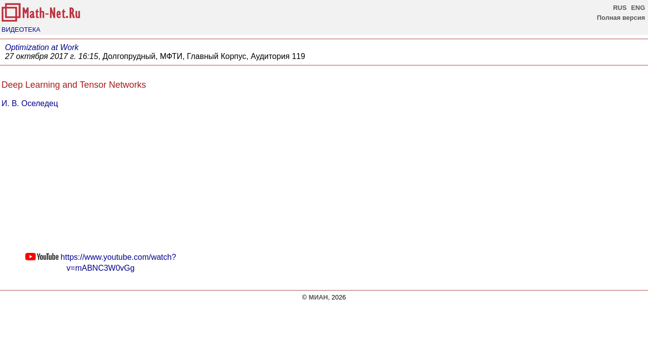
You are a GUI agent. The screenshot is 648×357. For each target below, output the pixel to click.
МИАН (318, 297)
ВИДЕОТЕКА (20, 29)
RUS (619, 7)
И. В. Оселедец (29, 103)
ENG (638, 7)
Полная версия (621, 17)
